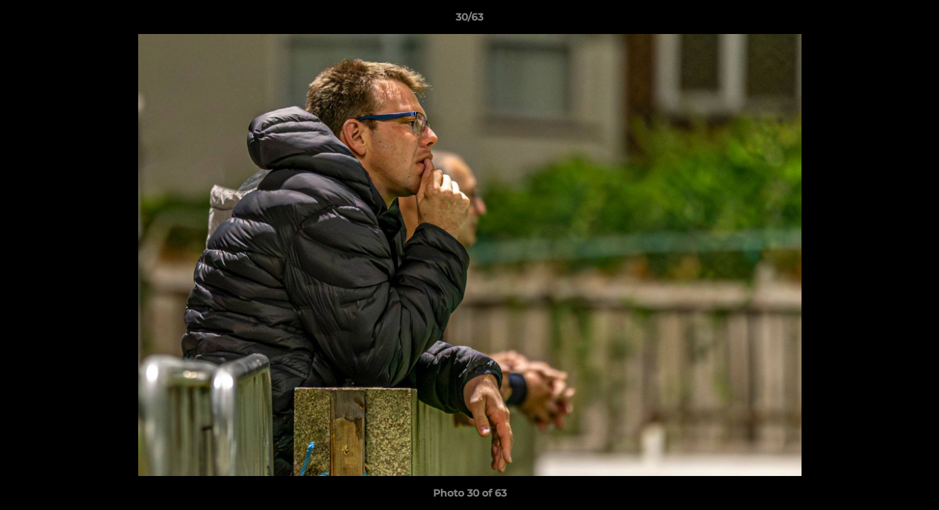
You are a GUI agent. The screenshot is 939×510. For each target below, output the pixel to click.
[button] (913, 20)
